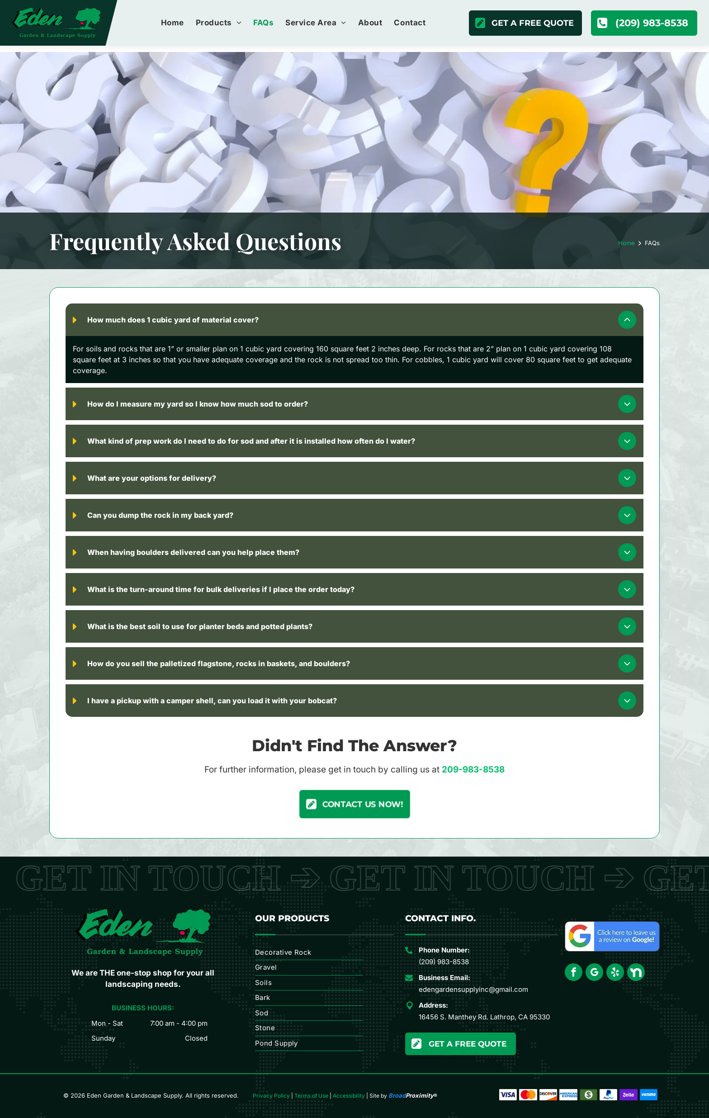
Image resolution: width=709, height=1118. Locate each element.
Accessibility (349, 1095)
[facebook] (573, 973)
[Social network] (636, 973)
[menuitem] (172, 23)
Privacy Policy (271, 1095)
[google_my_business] (594, 973)
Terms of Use (311, 1095)
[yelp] (615, 973)
